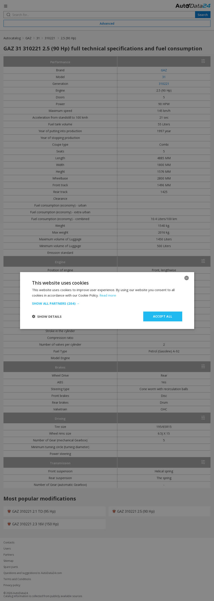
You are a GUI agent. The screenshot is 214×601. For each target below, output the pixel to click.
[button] (107, 303)
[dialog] (107, 300)
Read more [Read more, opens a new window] (107, 295)
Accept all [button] (162, 316)
